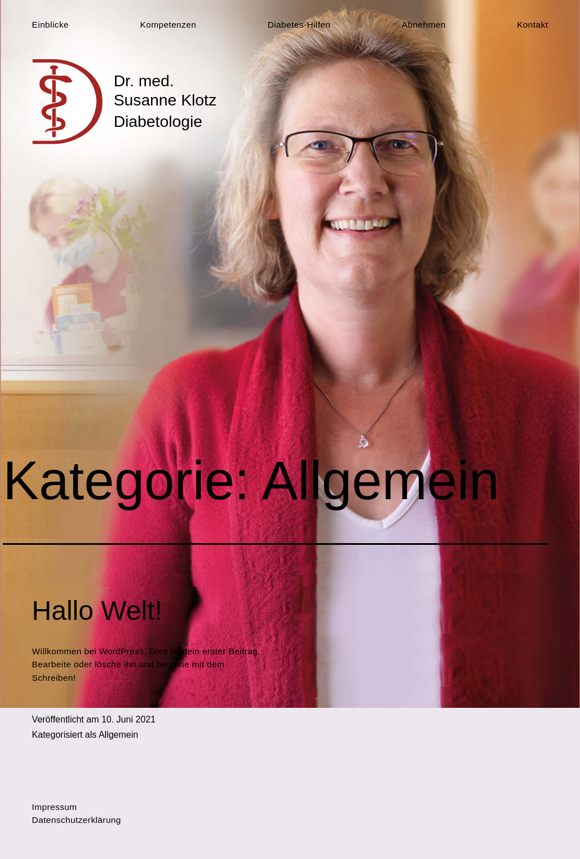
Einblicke (50, 24)
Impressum (54, 807)
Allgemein (118, 734)
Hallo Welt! (97, 610)
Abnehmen (424, 24)
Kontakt (532, 24)
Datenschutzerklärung (76, 820)
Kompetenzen (168, 24)
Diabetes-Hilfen (299, 24)
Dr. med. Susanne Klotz (165, 90)
